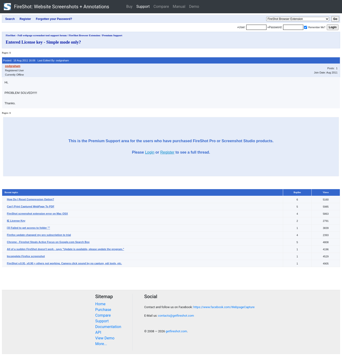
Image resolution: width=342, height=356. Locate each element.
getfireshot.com (176, 331)
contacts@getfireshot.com (176, 315)
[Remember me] (305, 27)
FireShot (56, 6)
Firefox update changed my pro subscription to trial (39, 234)
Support (143, 6)
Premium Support (112, 35)
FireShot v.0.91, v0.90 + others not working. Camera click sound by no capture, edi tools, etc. (64, 263)
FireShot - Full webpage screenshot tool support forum (36, 35)
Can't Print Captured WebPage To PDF (30, 206)
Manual (179, 6)
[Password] (293, 27)
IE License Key (16, 220)
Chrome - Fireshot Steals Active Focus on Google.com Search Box (48, 242)
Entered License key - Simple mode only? (43, 42)
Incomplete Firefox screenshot (26, 256)
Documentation (108, 326)
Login (149, 152)
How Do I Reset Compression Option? (30, 199)
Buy (129, 6)
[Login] (256, 27)
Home (100, 304)
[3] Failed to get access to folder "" (28, 227)
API (98, 332)
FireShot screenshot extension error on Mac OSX (37, 213)
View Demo (104, 338)
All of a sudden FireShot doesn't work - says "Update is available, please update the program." (65, 249)
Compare (161, 6)
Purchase (103, 309)
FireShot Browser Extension (84, 35)
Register (167, 152)
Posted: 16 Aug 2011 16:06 (19, 60)
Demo (194, 6)
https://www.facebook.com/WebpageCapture (224, 307)
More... (101, 344)
